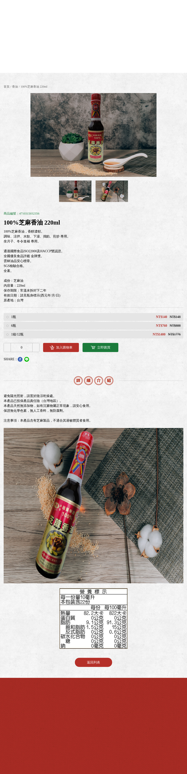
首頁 (6, 86)
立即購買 (100, 347)
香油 (15, 86)
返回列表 (93, 662)
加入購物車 (61, 347)
